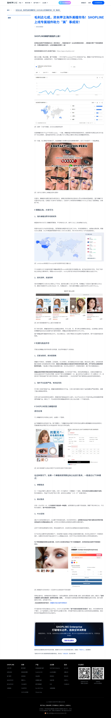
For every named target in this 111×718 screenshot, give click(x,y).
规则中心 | (63, 705)
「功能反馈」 (65, 653)
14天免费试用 (98, 3)
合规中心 (68, 705)
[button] (21, 2)
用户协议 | (43, 705)
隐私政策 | (49, 705)
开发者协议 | (56, 705)
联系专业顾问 (69, 640)
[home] (12, 2)
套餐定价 (83, 3)
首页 (8, 10)
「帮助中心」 (82, 650)
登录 (89, 3)
